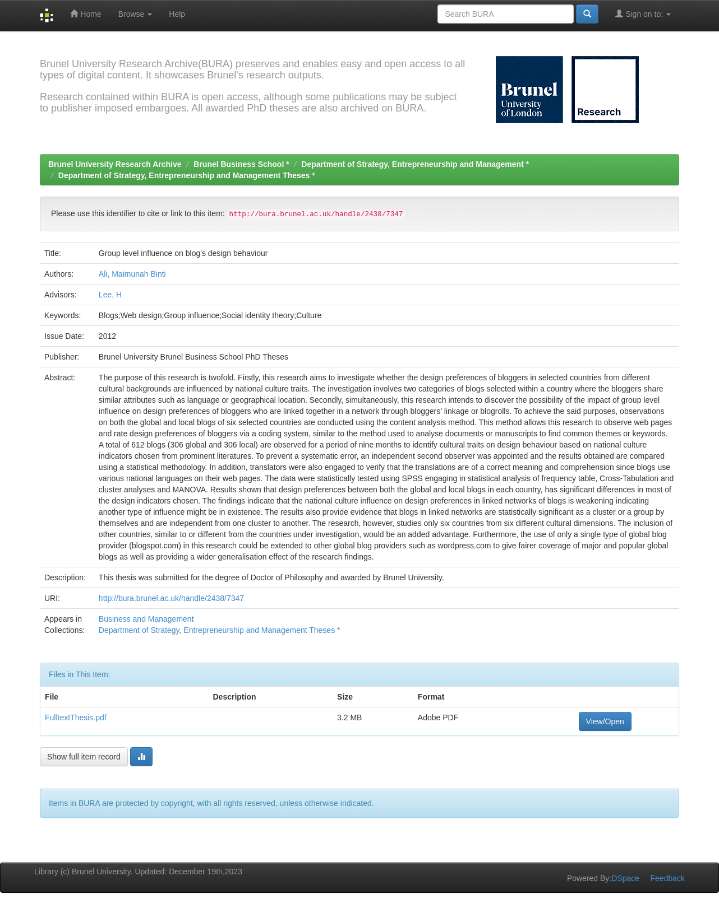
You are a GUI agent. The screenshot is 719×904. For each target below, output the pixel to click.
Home (85, 13)
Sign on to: (643, 13)
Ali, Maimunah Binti (132, 273)
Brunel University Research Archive (115, 164)
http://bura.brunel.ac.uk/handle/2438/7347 (171, 598)
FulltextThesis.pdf (76, 717)
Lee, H (110, 294)
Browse (135, 14)
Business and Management (146, 618)
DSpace (625, 878)
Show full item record (84, 756)
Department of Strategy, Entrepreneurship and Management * (415, 164)
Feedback (668, 878)
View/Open (605, 721)
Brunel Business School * (241, 164)
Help (177, 14)
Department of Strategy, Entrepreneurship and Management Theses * (186, 175)
